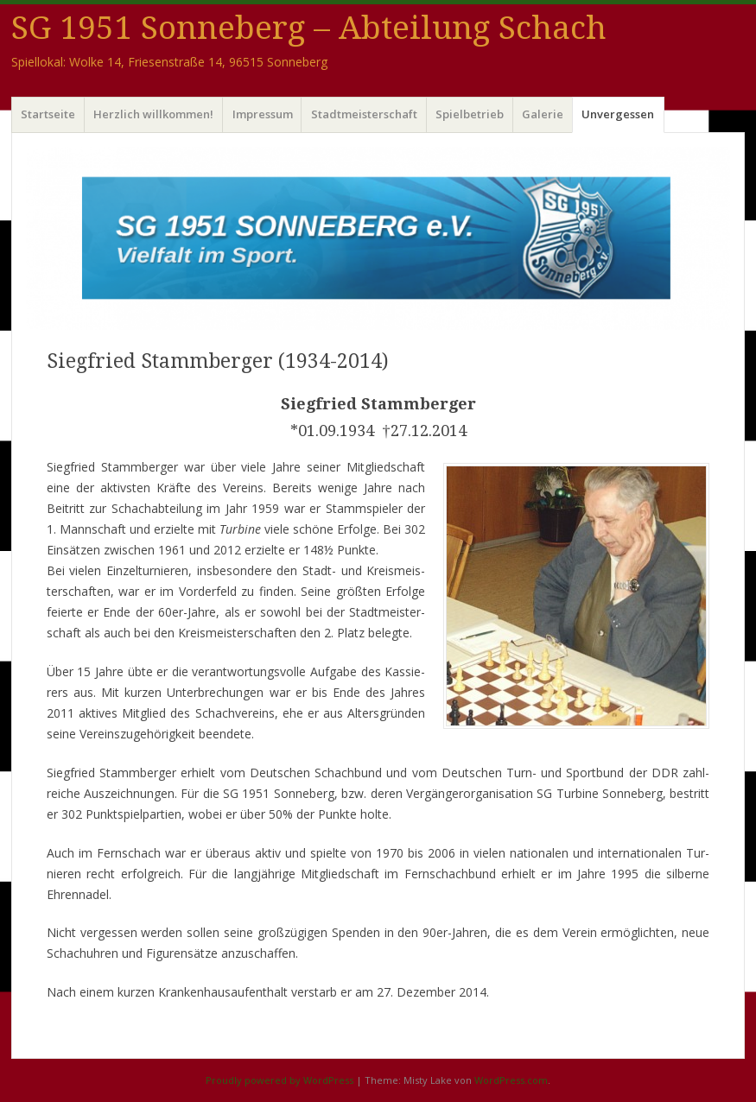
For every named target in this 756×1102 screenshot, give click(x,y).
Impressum (262, 114)
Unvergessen (617, 114)
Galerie (542, 114)
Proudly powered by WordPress (279, 1080)
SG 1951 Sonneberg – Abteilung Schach (309, 28)
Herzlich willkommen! (153, 114)
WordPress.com (511, 1080)
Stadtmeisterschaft (364, 114)
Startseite (48, 114)
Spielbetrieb (469, 114)
